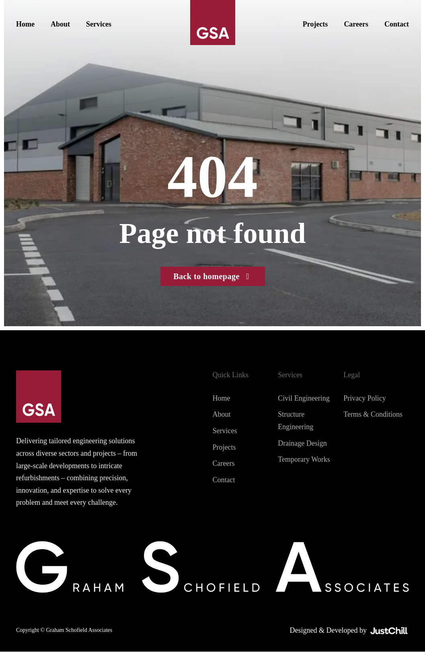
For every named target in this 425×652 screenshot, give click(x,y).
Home (25, 24)
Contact (396, 24)
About (60, 24)
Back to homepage (212, 276)
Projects (315, 24)
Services (98, 24)
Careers (356, 24)
